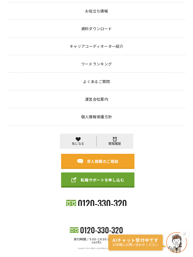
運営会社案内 (152, 203)
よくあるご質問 (131, 203)
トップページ (17, 21)
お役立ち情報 (51, 203)
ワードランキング (108, 203)
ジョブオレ (96, 241)
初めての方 (33, 203)
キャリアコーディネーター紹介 (79, 203)
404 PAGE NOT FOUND (50, 21)
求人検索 (16, 203)
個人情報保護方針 (173, 203)
